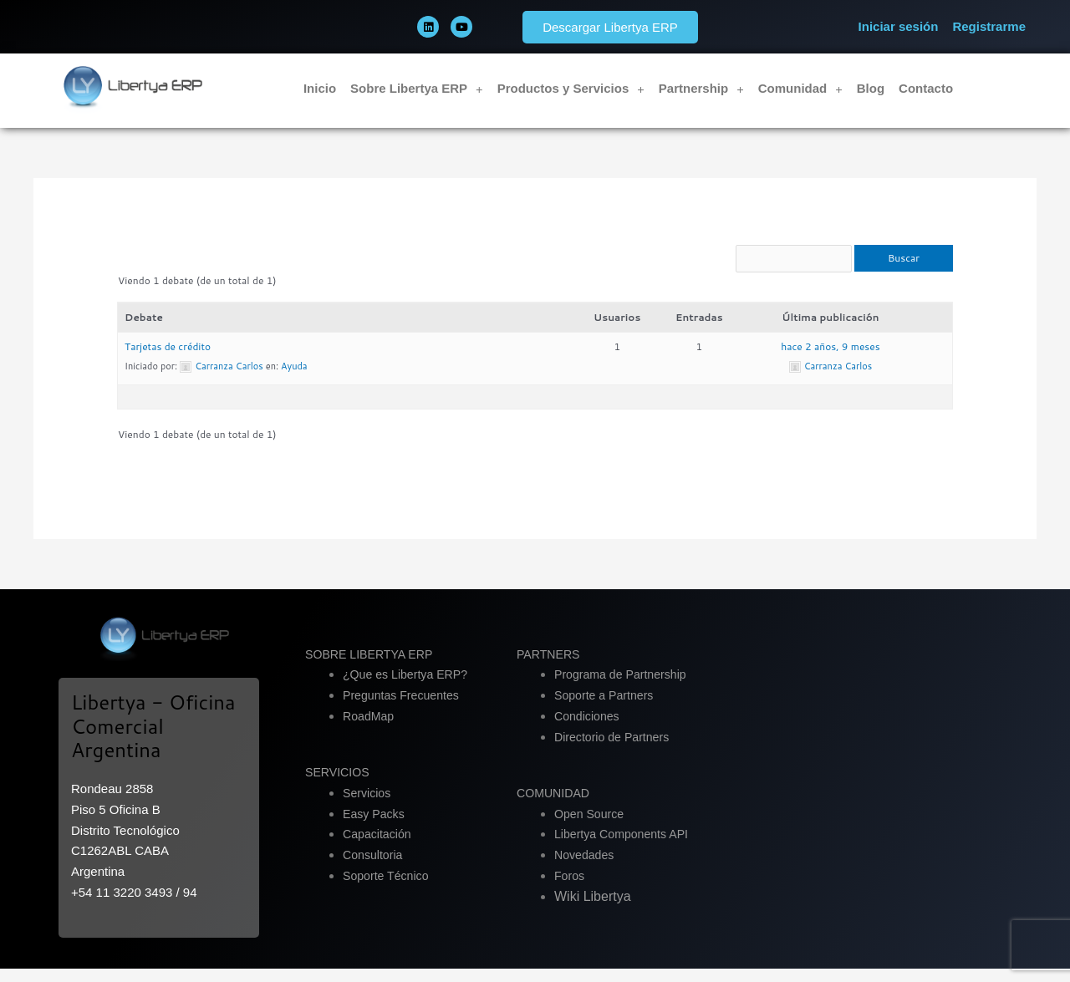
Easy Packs (375, 827)
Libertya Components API (625, 848)
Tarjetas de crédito (168, 360)
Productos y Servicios (571, 89)
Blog (870, 88)
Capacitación (379, 848)
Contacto (926, 88)
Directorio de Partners (615, 750)
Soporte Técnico (388, 890)
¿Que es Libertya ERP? (409, 688)
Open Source (591, 827)
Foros (570, 890)
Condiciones (589, 730)
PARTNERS (550, 667)
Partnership (701, 89)
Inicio (319, 88)
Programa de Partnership (624, 688)
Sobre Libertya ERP (416, 89)
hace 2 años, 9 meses (830, 360)
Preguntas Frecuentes (404, 709)
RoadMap (370, 730)
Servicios (368, 807)
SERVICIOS (339, 786)
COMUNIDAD (555, 807)
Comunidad (800, 89)
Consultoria (374, 869)
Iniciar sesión (899, 26)
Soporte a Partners (607, 709)
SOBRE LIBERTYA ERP (373, 667)
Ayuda (294, 379)
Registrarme (989, 26)
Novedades (586, 869)
